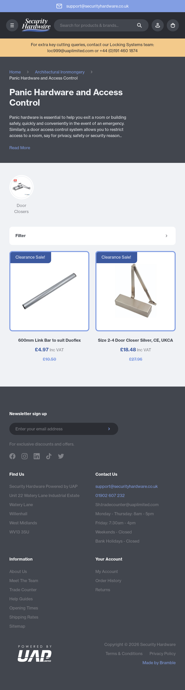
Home (15, 71)
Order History (108, 580)
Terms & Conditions (124, 653)
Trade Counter (23, 589)
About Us (18, 571)
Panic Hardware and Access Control (43, 78)
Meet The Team (23, 580)
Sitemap (17, 626)
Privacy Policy (163, 653)
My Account (106, 571)
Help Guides (21, 598)
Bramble (168, 662)
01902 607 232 (110, 495)
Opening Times (23, 607)
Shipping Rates (23, 617)
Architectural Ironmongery (60, 71)
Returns (102, 589)
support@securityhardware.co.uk (126, 486)
